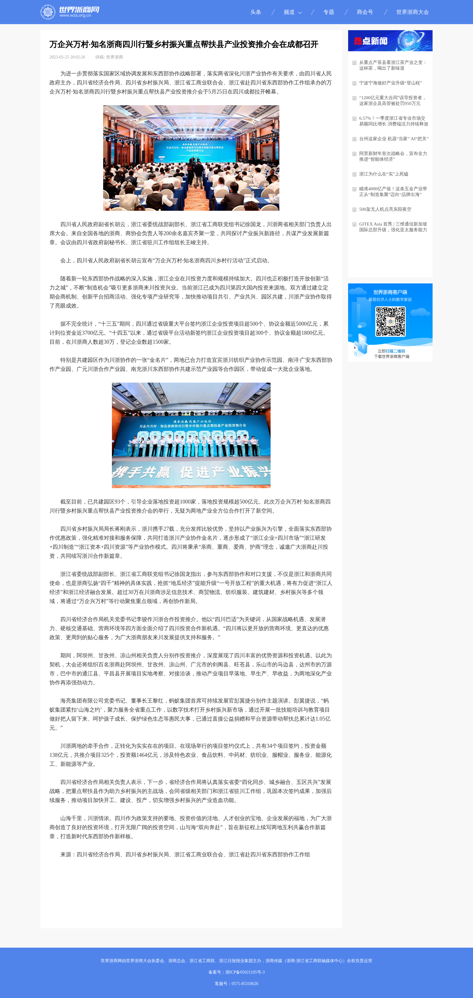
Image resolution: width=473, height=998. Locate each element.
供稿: (100, 57)
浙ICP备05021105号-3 (245, 972)
